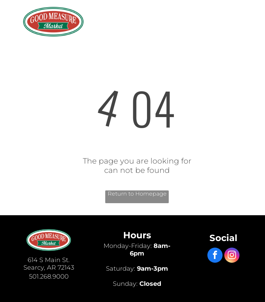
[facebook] (215, 256)
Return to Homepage (137, 193)
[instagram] (231, 256)
